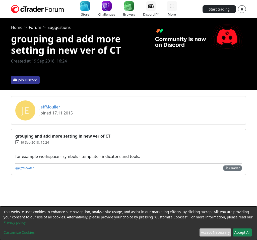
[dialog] (128, 223)
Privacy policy (15, 222)
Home (17, 27)
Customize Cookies (19, 232)
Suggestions (59, 27)
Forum (35, 27)
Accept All (242, 232)
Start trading (219, 9)
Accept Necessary (215, 232)
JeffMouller (49, 107)
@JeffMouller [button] (24, 168)
